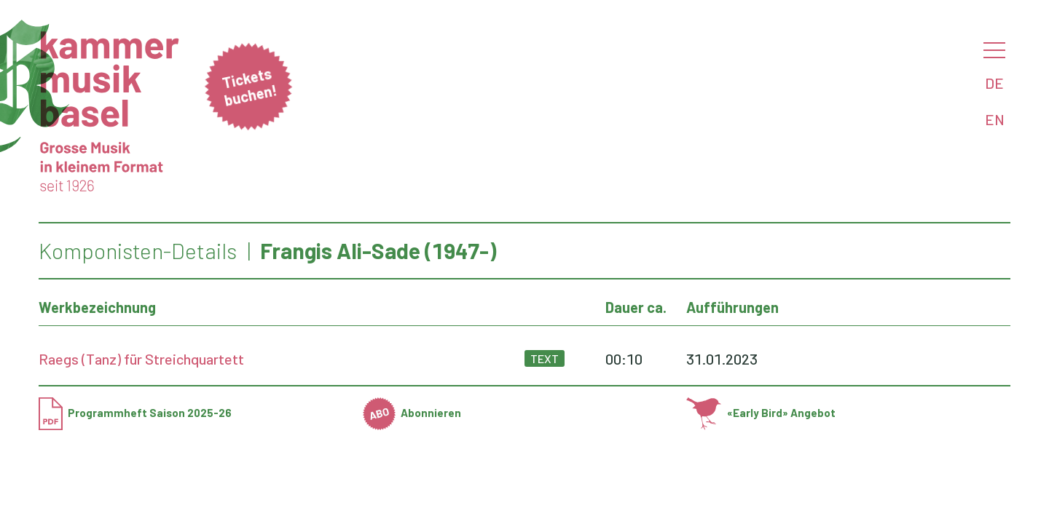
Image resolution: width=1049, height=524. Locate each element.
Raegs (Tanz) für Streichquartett (141, 359)
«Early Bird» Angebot (761, 412)
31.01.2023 (722, 359)
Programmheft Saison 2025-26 (135, 412)
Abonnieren (412, 412)
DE (994, 83)
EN (995, 119)
